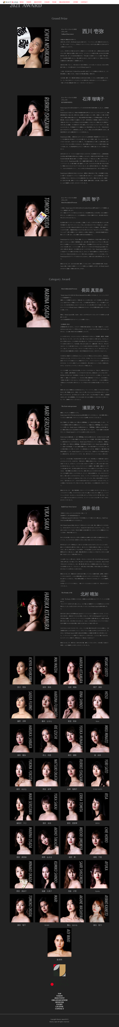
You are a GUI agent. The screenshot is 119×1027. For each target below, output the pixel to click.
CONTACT (84, 2)
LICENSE (59, 1007)
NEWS (22, 2)
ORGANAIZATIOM (59, 1000)
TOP (59, 994)
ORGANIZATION (65, 2)
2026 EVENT (38, 2)
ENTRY (75, 2)
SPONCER (59, 1002)
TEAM (54, 2)
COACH (46, 2)
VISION (28, 2)
